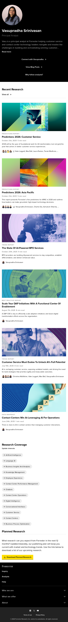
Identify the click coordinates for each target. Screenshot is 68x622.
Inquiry (5, 571)
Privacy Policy (40, 615)
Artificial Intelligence (13, 455)
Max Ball (29, 151)
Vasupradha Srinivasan (24, 207)
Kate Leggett (20, 151)
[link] (34, 136)
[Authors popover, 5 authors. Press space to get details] (8, 151)
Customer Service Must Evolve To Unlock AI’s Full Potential (33, 362)
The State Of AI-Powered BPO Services (23, 248)
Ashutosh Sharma (50, 207)
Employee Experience (14, 478)
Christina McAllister (20, 376)
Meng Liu (61, 207)
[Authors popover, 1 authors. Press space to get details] (3, 262)
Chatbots (9, 489)
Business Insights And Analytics (18, 466)
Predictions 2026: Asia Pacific (18, 192)
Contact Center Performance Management (22, 484)
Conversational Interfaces (15, 506)
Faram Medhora (50, 151)
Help (4, 582)
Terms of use (28, 615)
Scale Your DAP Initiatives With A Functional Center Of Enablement (31, 305)
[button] (6, 51)
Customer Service (12, 512)
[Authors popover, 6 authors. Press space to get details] (8, 206)
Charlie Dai (38, 207)
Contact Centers (12, 518)
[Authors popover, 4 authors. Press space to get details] (7, 376)
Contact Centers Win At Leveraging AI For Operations (31, 417)
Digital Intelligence (13, 501)
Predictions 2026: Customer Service (21, 136)
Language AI (10, 461)
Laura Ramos (38, 151)
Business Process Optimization (18, 524)
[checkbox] (12, 455)
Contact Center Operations (16, 495)
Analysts (5, 576)
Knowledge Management (15, 472)
